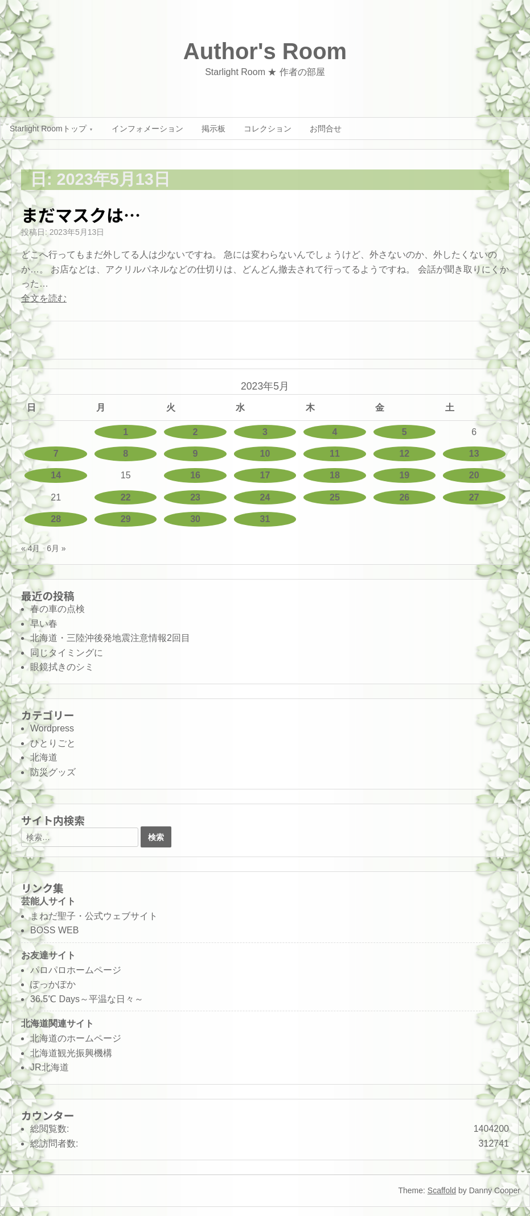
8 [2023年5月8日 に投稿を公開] (125, 453)
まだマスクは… (81, 214)
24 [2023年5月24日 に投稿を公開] (265, 497)
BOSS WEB (54, 930)
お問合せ (326, 128)
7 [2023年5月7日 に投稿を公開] (56, 453)
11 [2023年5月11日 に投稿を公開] (335, 453)
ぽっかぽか (53, 984)
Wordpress (52, 728)
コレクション (267, 128)
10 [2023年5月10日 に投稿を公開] (265, 453)
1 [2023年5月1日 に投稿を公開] (125, 432)
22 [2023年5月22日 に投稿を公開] (126, 497)
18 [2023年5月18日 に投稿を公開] (335, 475)
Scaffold (442, 1190)
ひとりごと (53, 743)
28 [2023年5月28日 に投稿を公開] (56, 519)
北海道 (43, 757)
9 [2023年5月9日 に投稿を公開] (195, 453)
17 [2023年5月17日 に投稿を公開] (265, 475)
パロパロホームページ (75, 970)
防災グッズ (53, 772)
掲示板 (213, 128)
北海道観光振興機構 (71, 1053)
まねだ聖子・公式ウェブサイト (94, 916)
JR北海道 (49, 1067)
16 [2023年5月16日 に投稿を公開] (195, 475)
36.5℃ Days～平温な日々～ (86, 999)
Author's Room (265, 51)
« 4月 (30, 548)
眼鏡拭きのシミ (62, 667)
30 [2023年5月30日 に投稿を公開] (195, 519)
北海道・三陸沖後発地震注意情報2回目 (110, 638)
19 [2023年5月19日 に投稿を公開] (404, 475)
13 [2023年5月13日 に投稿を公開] (474, 453)
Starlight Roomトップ (48, 128)
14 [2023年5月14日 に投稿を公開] (56, 475)
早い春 (43, 623)
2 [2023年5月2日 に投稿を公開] (195, 432)
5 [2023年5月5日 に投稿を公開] (404, 432)
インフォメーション (147, 128)
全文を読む (44, 298)
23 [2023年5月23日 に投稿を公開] (195, 497)
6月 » (56, 548)
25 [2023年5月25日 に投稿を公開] (335, 497)
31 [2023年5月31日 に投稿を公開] (265, 519)
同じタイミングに (66, 652)
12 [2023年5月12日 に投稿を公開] (404, 453)
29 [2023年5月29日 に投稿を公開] (126, 519)
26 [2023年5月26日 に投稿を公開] (404, 497)
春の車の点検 (57, 609)
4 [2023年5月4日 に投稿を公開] (334, 432)
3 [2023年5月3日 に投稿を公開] (265, 432)
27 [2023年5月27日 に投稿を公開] (474, 497)
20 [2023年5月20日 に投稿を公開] (474, 475)
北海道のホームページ (75, 1038)
